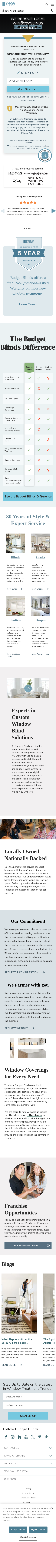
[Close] (52, 1508)
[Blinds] (15, 547)
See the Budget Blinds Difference (28, 496)
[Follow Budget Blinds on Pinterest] (40, 1437)
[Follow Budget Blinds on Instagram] (13, 1437)
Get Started (28, 89)
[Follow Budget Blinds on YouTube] (26, 1437)
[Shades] (41, 547)
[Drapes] (41, 609)
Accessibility (28, 1502)
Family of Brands (28, 1455)
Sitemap (28, 1489)
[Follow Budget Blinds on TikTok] (46, 1437)
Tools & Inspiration (28, 1471)
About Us (28, 1463)
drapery (18, 1118)
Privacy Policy (27, 133)
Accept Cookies (17, 1529)
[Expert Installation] (19, 1304)
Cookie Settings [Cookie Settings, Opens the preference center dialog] (28, 1537)
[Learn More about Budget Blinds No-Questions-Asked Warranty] (28, 304)
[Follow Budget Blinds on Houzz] (19, 1437)
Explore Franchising (27, 1245)
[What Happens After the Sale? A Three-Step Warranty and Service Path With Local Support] (19, 1341)
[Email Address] (28, 1396)
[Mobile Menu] (52, 4)
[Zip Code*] (28, 81)
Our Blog (10, 1479)
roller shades (34, 1115)
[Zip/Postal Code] (28, 1405)
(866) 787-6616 (52, 10)
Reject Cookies (38, 1529)
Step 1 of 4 (30, 73)
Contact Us (28, 1448)
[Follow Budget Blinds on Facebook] (6, 1437)
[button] (13, 10)
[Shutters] (15, 609)
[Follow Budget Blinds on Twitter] (33, 1437)
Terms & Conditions (28, 1498)
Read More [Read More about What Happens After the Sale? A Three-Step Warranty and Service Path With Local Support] (12, 1365)
